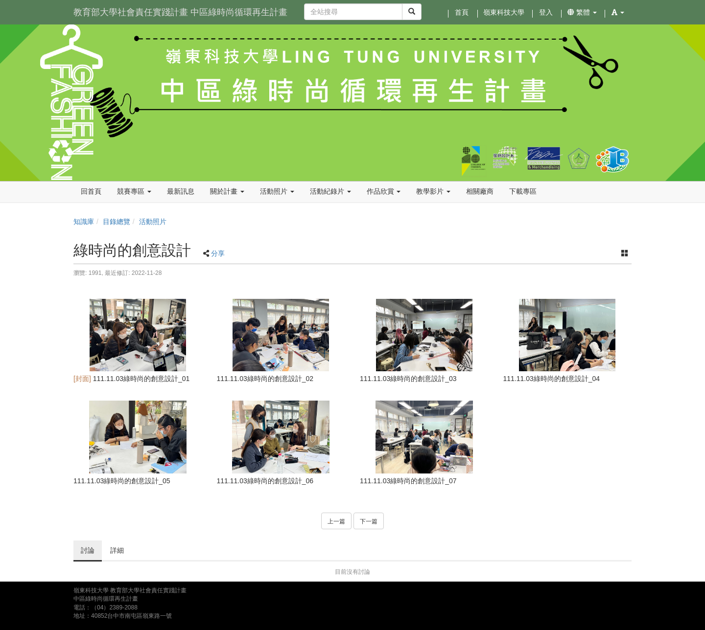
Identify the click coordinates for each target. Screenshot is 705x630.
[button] (618, 12)
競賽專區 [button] (134, 191)
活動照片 (152, 221)
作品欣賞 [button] (384, 191)
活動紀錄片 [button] (330, 191)
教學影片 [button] (433, 191)
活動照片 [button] (277, 191)
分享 (218, 253)
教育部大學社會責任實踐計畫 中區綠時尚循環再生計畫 (180, 12)
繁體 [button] (582, 12)
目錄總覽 (116, 221)
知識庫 (83, 221)
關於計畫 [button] (227, 191)
